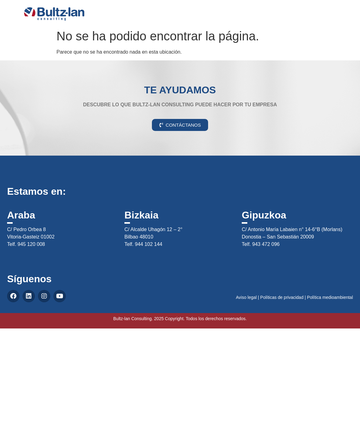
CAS (336, 10)
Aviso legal (246, 297)
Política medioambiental (330, 297)
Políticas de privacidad (281, 297)
